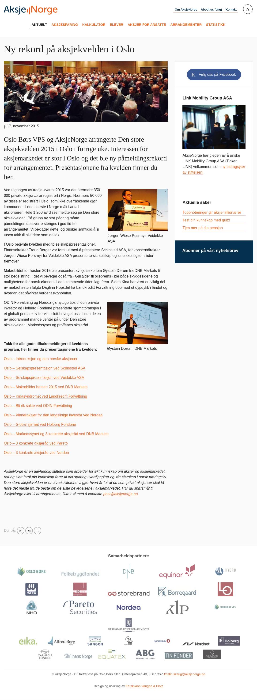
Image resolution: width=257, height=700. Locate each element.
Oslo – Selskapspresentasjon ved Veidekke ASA (44, 378)
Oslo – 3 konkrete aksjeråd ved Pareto (36, 443)
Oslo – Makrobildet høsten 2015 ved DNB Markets (45, 387)
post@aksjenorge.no (120, 494)
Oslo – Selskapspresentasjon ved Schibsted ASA (44, 368)
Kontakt (231, 9)
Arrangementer (186, 25)
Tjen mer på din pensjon (202, 228)
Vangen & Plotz (152, 686)
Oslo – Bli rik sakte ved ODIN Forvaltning (38, 406)
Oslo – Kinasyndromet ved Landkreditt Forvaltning (45, 396)
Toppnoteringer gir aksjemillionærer (211, 212)
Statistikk (216, 25)
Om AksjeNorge (186, 9)
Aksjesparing (64, 25)
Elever (116, 25)
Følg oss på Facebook (217, 74)
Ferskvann (133, 686)
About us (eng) (211, 9)
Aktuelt (39, 25)
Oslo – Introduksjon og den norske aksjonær (40, 359)
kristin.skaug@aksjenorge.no (184, 674)
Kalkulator (94, 25)
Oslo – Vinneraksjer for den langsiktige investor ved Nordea (53, 415)
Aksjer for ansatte (147, 25)
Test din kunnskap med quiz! (206, 220)
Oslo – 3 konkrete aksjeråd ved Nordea (36, 453)
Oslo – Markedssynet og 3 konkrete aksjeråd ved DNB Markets (56, 434)
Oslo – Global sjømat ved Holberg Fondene (40, 424)
